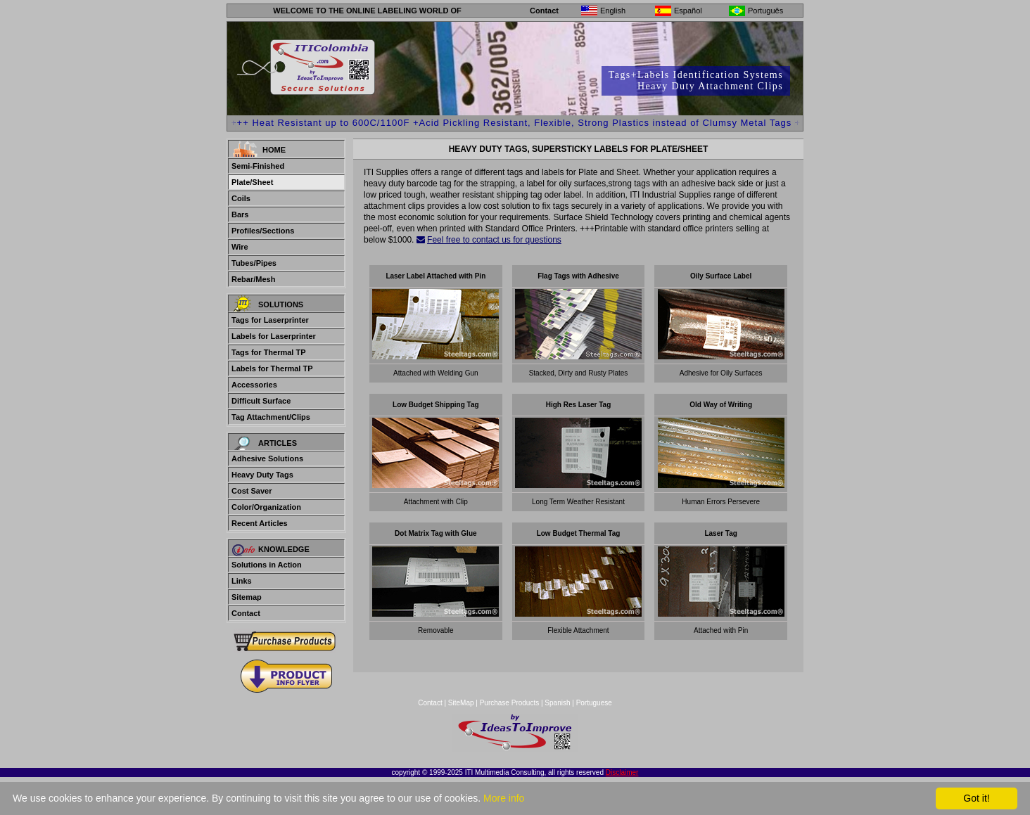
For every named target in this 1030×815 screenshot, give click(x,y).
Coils (240, 198)
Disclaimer (622, 772)
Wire (239, 247)
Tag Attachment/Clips (270, 417)
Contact (544, 10)
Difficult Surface (261, 401)
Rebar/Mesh (253, 279)
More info (503, 798)
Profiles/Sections (262, 230)
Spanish (557, 703)
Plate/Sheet (252, 182)
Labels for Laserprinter (273, 336)
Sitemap (246, 597)
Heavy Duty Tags (262, 474)
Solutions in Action (266, 564)
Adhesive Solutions (267, 458)
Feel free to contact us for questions (494, 240)
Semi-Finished (257, 166)
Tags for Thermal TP (268, 352)
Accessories (254, 384)
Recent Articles (259, 523)
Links (241, 581)
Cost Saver (251, 491)
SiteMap (462, 703)
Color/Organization (266, 507)
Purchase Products (510, 703)
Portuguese (594, 703)
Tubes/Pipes (253, 263)
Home (274, 150)
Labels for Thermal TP (272, 368)
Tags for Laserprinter (270, 320)
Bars (239, 214)
